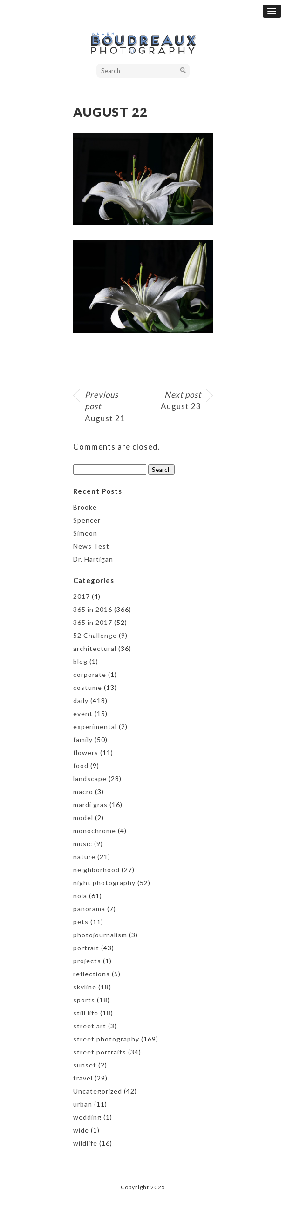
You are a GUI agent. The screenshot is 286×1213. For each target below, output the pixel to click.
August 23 (181, 400)
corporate (89, 674)
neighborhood (96, 870)
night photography (104, 883)
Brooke (85, 507)
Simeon (85, 533)
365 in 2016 (92, 609)
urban (82, 1104)
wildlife (85, 1143)
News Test (91, 546)
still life (85, 1013)
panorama (89, 909)
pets (81, 922)
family (83, 739)
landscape (90, 778)
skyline (84, 987)
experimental (95, 726)
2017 (81, 596)
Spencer (87, 520)
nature (84, 857)
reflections (91, 974)
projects (87, 961)
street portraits (99, 1052)
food (81, 765)
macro (83, 791)
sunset (84, 1065)
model (83, 818)
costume (87, 687)
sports (84, 1000)
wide (81, 1130)
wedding (87, 1117)
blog (80, 661)
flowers (85, 752)
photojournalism (100, 935)
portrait (86, 948)
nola (80, 896)
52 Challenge (95, 635)
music (82, 844)
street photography (106, 1039)
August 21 (105, 406)
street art (89, 1026)
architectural (94, 648)
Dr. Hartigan (93, 559)
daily (81, 700)
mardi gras (90, 805)
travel (83, 1078)
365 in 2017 (92, 622)
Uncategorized (97, 1091)
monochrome (94, 831)
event (83, 713)
